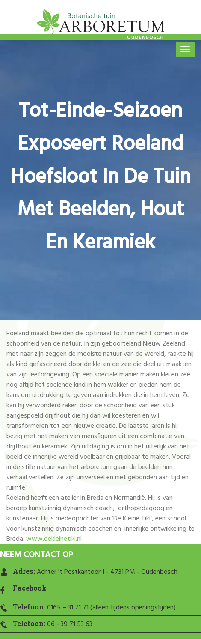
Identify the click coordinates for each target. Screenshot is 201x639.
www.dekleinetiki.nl (54, 539)
